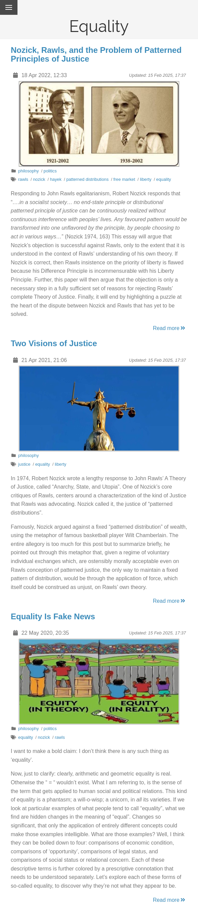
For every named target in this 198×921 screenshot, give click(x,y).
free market (124, 179)
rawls (23, 179)
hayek (56, 179)
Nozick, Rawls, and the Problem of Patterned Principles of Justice (96, 54)
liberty (145, 179)
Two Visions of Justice (54, 343)
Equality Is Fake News (53, 616)
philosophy (28, 170)
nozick (39, 179)
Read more (169, 328)
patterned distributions (87, 179)
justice (24, 464)
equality (163, 179)
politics (50, 170)
